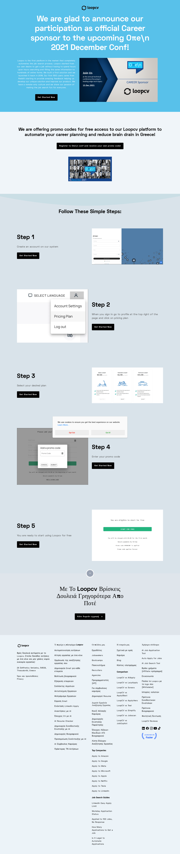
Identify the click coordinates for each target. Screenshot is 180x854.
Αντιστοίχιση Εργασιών (65, 691)
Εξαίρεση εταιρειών (64, 681)
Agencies (96, 675)
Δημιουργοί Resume (101, 696)
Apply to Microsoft (101, 771)
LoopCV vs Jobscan (126, 716)
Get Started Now (46, 97)
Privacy (20, 679)
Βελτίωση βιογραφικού (65, 676)
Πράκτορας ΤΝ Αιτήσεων (66, 749)
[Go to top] (90, 573)
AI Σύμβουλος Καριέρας (65, 744)
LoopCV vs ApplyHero (127, 701)
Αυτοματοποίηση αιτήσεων (67, 650)
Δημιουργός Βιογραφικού (66, 734)
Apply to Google (100, 761)
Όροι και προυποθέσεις (27, 676)
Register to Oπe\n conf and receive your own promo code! (90, 146)
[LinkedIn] (143, 729)
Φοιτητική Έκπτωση (151, 716)
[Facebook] (147, 729)
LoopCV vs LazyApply (127, 683)
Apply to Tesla (99, 786)
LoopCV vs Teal (124, 706)
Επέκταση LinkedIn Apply (66, 706)
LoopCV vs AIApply (126, 678)
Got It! (108, 433)
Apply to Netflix (99, 781)
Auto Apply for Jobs (152, 658)
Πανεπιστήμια (98, 665)
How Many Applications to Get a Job (102, 830)
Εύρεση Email (60, 701)
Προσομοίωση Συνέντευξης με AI (70, 739)
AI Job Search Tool (151, 663)
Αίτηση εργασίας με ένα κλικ (68, 655)
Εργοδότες (97, 650)
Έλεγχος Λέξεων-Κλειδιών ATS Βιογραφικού (100, 733)
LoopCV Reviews (150, 721)
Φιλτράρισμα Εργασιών (65, 696)
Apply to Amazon (100, 756)
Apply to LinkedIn (100, 791)
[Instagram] (151, 729)
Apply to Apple (99, 776)
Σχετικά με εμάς (125, 650)
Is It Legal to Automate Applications (98, 841)
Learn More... (63, 425)
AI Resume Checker (63, 721)
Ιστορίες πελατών (150, 692)
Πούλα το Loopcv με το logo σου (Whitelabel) (152, 684)
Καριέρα (121, 655)
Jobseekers (97, 655)
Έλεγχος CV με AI (63, 716)
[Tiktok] (159, 729)
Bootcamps (97, 660)
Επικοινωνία (147, 676)
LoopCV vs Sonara (126, 688)
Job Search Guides (101, 798)
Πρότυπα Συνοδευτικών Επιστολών (148, 700)
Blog (119, 660)
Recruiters (97, 670)
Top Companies (99, 751)
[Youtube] (155, 729)
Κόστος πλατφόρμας (127, 665)
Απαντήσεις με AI (62, 711)
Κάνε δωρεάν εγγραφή (90, 617)
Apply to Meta (99, 766)
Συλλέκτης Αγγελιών (64, 686)
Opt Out (72, 433)
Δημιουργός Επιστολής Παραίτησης (97, 722)
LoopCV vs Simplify (126, 711)
